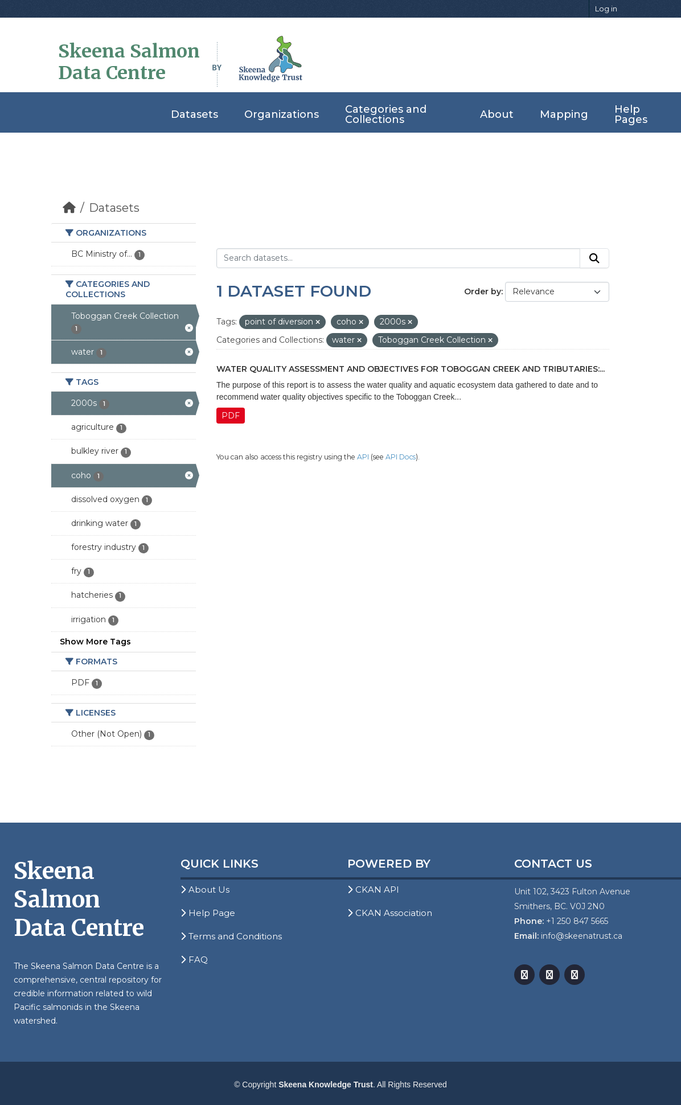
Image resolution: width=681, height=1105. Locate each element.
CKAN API (373, 889)
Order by (482, 291)
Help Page (207, 912)
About (497, 114)
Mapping (564, 114)
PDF (230, 415)
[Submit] (594, 258)
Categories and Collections (385, 114)
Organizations (281, 114)
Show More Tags (95, 641)
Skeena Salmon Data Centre (129, 62)
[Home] (69, 208)
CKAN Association (389, 912)
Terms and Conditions (231, 936)
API (363, 457)
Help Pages (630, 114)
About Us (204, 889)
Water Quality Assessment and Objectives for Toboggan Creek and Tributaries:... (410, 369)
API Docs (400, 457)
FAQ (194, 959)
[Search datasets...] (398, 258)
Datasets (194, 114)
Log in (606, 8)
